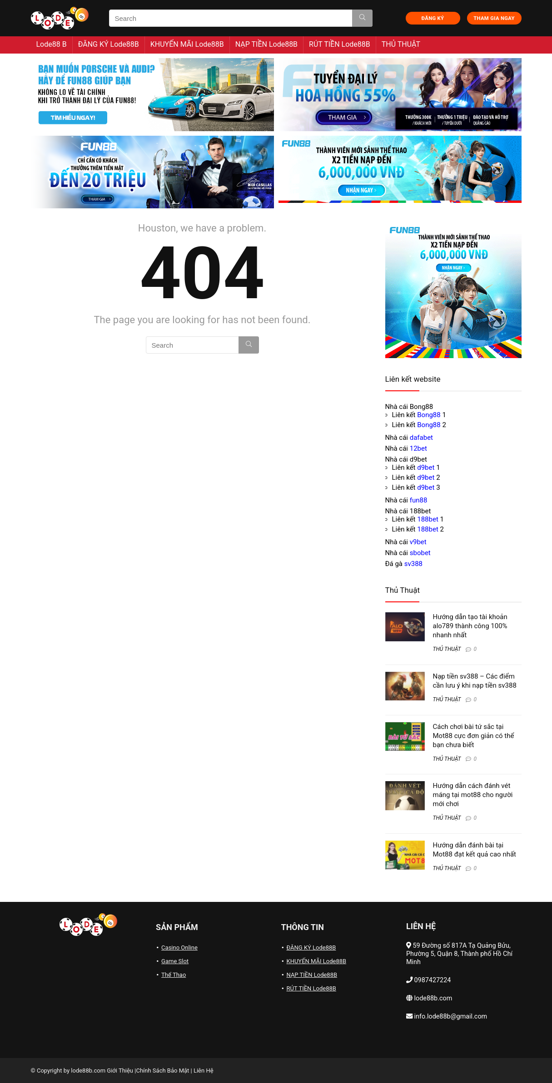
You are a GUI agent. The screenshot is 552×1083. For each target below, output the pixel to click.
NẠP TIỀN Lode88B (266, 44)
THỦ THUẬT (401, 44)
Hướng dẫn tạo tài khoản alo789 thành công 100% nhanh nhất (470, 626)
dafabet (421, 437)
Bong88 (428, 415)
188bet (427, 519)
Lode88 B (51, 44)
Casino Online (179, 947)
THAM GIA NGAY (493, 18)
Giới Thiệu (120, 1070)
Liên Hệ (204, 1070)
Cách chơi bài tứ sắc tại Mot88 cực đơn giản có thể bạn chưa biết (473, 736)
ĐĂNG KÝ (433, 18)
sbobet (420, 553)
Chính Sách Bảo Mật (162, 1070)
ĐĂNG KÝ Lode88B (108, 44)
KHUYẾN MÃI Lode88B (187, 44)
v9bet (418, 542)
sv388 (413, 564)
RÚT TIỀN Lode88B (339, 44)
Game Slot (175, 961)
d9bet (425, 467)
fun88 (419, 500)
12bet (418, 448)
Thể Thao (173, 974)
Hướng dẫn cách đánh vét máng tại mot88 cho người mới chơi (473, 795)
